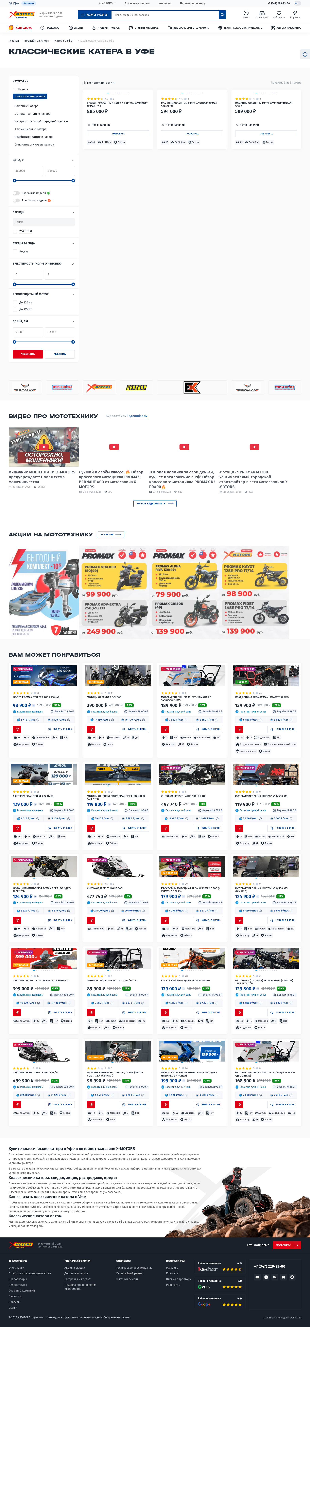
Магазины (30, 3)
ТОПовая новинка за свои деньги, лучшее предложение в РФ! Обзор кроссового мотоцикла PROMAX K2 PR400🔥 (190, 480)
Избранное (278, 15)
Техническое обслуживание (240, 28)
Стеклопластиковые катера (34, 145)
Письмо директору (190, 3)
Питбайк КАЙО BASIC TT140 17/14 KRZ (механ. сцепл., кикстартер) (117, 1239)
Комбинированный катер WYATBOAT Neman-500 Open (191, 153)
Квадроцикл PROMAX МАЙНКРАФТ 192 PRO (266, 726)
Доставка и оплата (135, 3)
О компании (16, 1440)
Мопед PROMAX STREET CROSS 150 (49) (43, 724)
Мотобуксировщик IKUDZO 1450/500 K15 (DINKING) (265, 990)
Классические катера (30, 97)
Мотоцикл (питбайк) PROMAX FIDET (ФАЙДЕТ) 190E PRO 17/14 (264, 1114)
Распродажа (20, 28)
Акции (75, 28)
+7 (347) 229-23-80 (275, 4)
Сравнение (262, 15)
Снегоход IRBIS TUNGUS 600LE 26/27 (42, 1236)
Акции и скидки (74, 1440)
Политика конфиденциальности (30, 1446)
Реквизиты (173, 1457)
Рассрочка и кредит (77, 1452)
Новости (14, 1475)
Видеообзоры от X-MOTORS (188, 28)
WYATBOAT (25, 231)
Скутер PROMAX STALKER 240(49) (39, 863)
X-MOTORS (103, 3)
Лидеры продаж (106, 28)
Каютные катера (27, 106)
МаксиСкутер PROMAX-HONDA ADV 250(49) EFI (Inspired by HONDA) (188, 1239)
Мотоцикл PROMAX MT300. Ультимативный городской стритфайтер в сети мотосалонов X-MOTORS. (266, 480)
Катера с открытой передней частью (41, 122)
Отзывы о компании (22, 1463)
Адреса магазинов (286, 28)
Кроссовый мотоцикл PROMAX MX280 (187, 1114)
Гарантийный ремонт (130, 1446)
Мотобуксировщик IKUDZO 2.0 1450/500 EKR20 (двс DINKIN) (260, 1239)
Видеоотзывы (116, 416)
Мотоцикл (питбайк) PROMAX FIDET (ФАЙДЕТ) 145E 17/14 (116, 865)
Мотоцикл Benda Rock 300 (109, 724)
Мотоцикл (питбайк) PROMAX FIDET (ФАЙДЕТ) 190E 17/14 (42, 990)
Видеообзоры (144, 416)
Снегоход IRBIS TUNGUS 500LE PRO (189, 863)
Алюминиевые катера (31, 129)
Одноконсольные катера (33, 114)
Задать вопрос (279, 1416)
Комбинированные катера (34, 137)
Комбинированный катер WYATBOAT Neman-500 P (265, 153)
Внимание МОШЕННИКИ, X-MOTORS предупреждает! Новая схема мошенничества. (42, 477)
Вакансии (15, 1469)
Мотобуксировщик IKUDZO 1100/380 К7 (117, 1114)
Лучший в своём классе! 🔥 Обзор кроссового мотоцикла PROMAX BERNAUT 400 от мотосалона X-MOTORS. (115, 480)
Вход (246, 15)
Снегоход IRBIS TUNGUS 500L (110, 987)
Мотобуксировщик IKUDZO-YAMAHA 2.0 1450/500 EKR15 (190, 726)
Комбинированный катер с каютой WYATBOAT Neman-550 (117, 153)
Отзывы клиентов (144, 28)
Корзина (295, 15)
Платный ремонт (127, 1452)
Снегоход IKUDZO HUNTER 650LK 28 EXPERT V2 (41, 1114)
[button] (92, 198)
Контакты (162, 3)
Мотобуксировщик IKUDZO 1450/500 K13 (265, 865)
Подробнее (118, 188)
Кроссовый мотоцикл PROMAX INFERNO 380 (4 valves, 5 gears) (187, 990)
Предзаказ (50, 28)
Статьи (13, 1480)
